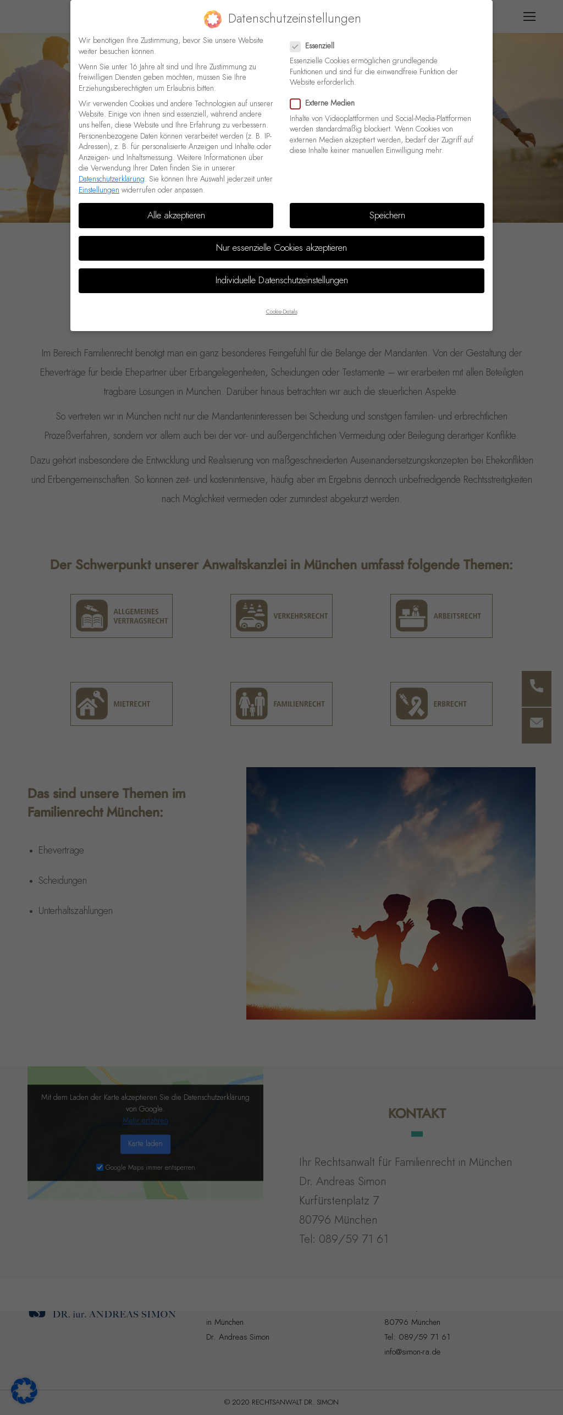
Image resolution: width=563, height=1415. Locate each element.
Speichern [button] (387, 206)
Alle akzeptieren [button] (176, 206)
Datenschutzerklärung (112, 169)
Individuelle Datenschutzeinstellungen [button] (282, 271)
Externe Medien (326, 94)
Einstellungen (99, 180)
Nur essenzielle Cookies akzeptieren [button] (281, 238)
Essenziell (315, 36)
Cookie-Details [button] (281, 302)
